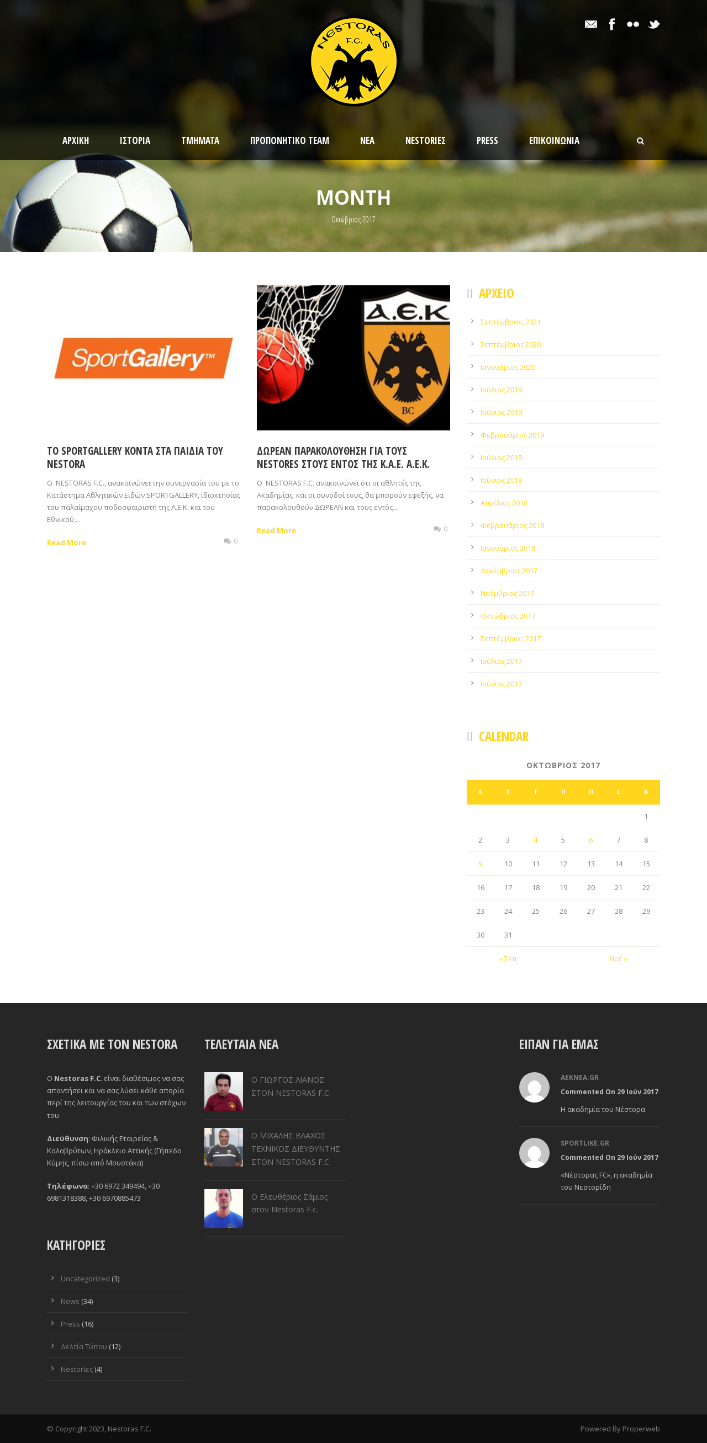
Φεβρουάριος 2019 (512, 435)
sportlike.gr (585, 1143)
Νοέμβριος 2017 (507, 593)
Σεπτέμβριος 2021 (511, 322)
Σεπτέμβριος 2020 (511, 344)
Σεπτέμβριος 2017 (511, 638)
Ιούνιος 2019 (501, 412)
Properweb (641, 1429)
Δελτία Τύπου (84, 1346)
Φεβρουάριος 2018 (512, 525)
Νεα (367, 140)
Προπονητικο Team (289, 140)
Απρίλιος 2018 (504, 503)
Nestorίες (425, 140)
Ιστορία (135, 140)
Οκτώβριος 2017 (508, 616)
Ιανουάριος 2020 (508, 367)
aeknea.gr (580, 1077)
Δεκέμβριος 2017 (509, 571)
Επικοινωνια (554, 140)
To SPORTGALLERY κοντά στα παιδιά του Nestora (135, 458)
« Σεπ (508, 958)
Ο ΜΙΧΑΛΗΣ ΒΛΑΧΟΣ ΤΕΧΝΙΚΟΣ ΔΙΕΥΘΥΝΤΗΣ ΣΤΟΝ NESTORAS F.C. (295, 1148)
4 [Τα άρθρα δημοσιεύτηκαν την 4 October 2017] (535, 840)
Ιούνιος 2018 (501, 480)
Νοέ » (618, 958)
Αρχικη (75, 140)
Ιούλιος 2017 (501, 661)
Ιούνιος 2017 (501, 684)
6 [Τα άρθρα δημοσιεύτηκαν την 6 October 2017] (591, 840)
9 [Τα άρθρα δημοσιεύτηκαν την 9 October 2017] (480, 864)
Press (487, 140)
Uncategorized (85, 1279)
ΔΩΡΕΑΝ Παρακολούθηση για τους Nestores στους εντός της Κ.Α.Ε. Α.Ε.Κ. (343, 458)
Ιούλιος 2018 (501, 457)
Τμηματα (200, 140)
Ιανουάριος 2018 (508, 548)
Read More (66, 542)
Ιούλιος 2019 (501, 390)
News (70, 1301)
